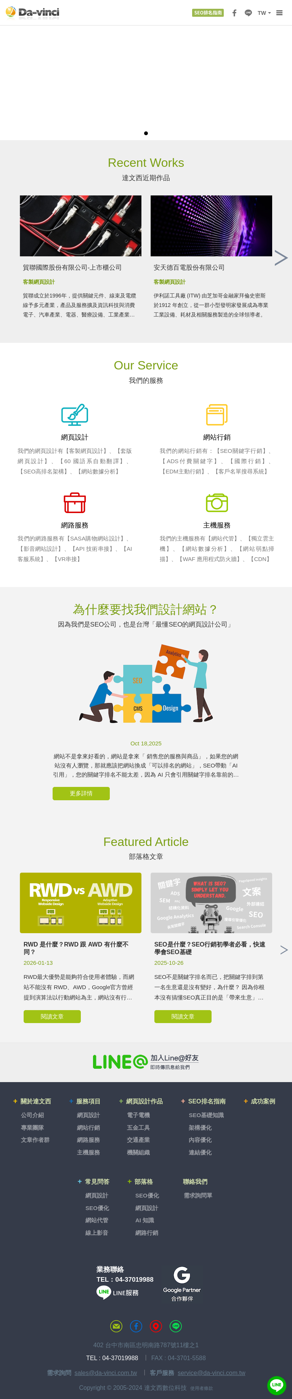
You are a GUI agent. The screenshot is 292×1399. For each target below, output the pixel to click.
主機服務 (89, 1151)
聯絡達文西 (116, 1322)
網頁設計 (89, 1114)
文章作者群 (37, 1138)
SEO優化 (97, 1204)
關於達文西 (38, 1101)
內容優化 (200, 1138)
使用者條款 (201, 1384)
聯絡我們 (195, 1179)
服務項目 (90, 1101)
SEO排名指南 (207, 1101)
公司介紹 (34, 1114)
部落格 (144, 1179)
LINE (248, 13)
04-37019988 (134, 1275)
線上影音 (97, 1228)
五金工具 (138, 1126)
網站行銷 (89, 1126)
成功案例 (262, 1101)
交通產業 (138, 1138)
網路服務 (89, 1138)
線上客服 (276, 1385)
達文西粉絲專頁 (136, 1322)
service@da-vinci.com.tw (211, 1368)
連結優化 (200, 1151)
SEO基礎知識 (206, 1114)
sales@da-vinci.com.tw (105, 1368)
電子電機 (138, 1114)
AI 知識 (144, 1216)
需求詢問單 (197, 1191)
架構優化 (200, 1126)
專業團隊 (34, 1126)
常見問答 (98, 1179)
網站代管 (97, 1216)
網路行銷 (146, 1228)
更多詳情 (81, 794)
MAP (156, 1322)
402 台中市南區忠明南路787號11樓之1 (146, 1341)
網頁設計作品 (145, 1101)
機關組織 (138, 1151)
